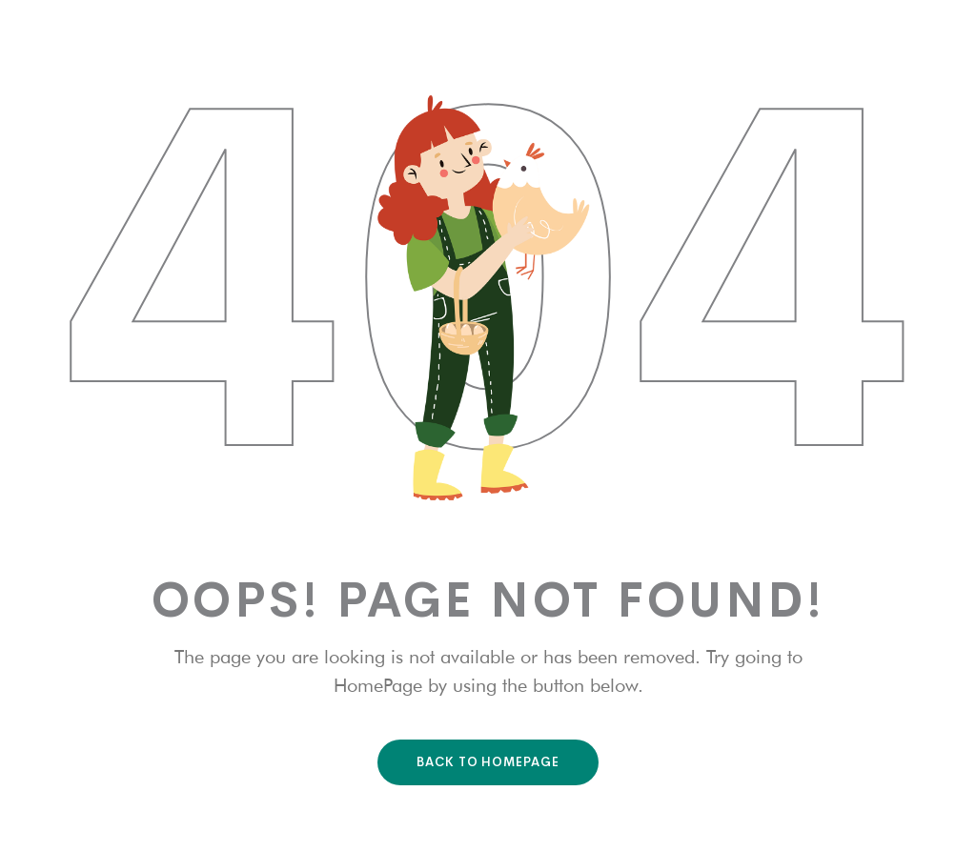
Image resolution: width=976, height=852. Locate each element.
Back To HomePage (488, 762)
